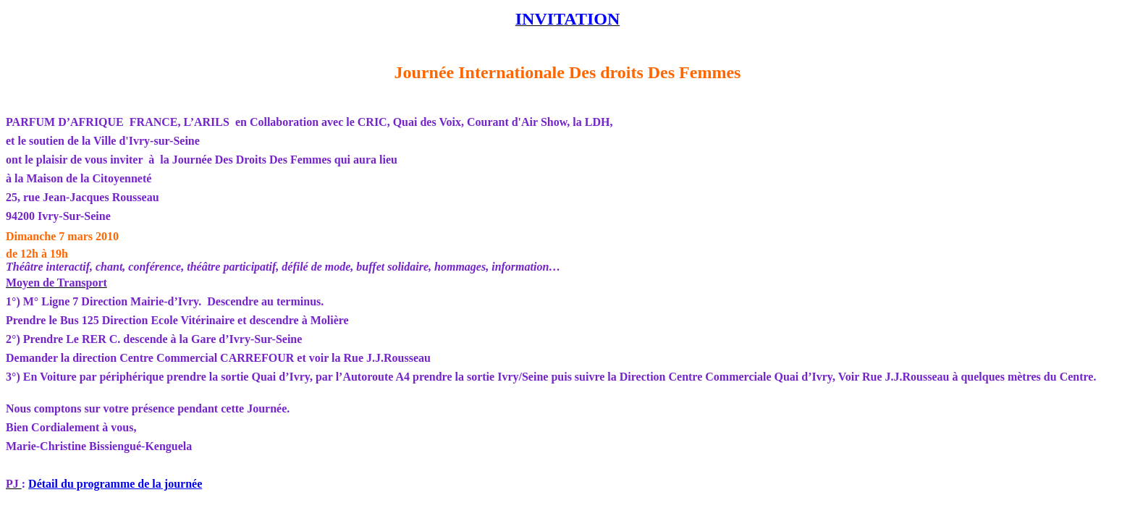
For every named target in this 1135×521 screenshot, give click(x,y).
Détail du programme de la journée (115, 484)
